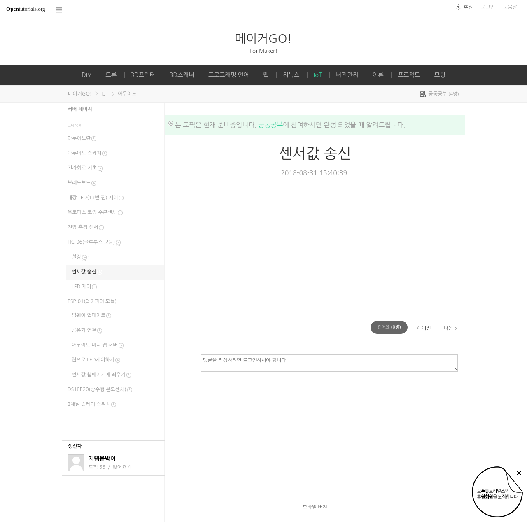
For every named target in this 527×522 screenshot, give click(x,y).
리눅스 (291, 75)
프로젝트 (409, 75)
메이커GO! (263, 38)
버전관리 (347, 75)
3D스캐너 (182, 75)
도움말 (510, 7)
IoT (318, 75)
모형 (439, 75)
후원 (468, 7)
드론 (111, 75)
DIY (86, 75)
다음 (448, 328)
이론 (378, 75)
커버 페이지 (80, 109)
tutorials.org (25, 9)
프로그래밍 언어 (228, 75)
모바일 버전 (315, 507)
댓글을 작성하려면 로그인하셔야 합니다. (329, 363)
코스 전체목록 (60, 10)
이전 (426, 328)
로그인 (488, 7)
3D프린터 (143, 75)
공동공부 (270, 124)
